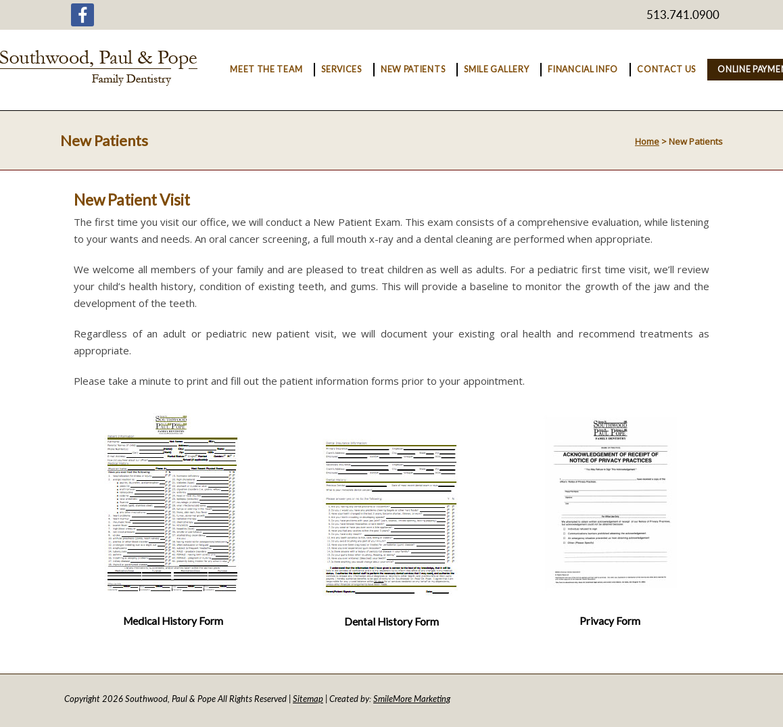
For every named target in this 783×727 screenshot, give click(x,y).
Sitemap (308, 698)
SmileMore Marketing (411, 698)
